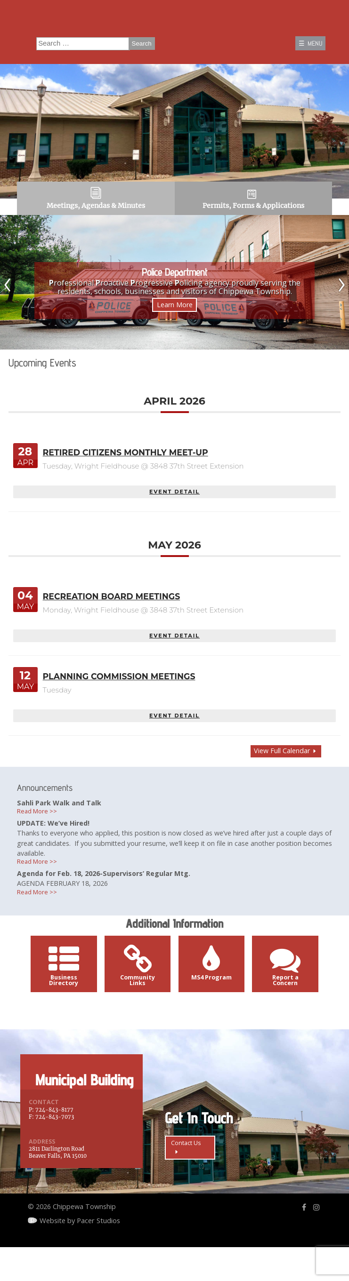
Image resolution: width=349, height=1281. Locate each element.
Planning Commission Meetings (122, 691)
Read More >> (40, 828)
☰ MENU (308, 44)
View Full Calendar (280, 766)
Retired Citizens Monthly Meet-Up (128, 466)
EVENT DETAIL (174, 505)
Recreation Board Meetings (114, 610)
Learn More (174, 316)
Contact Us (192, 1182)
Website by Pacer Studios (80, 1252)
